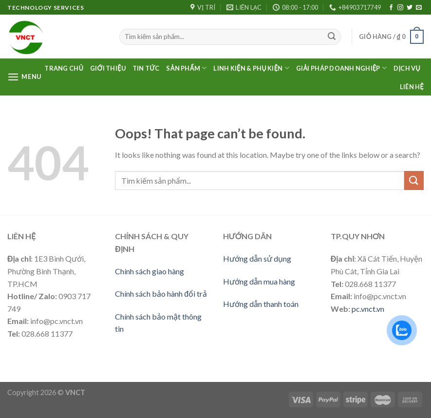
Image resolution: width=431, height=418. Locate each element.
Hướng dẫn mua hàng (259, 281)
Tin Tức (146, 68)
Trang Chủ (63, 68)
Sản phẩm (186, 68)
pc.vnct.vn (368, 308)
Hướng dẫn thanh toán (261, 303)
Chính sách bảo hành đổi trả (161, 293)
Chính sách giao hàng (149, 271)
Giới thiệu (108, 68)
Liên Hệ (412, 87)
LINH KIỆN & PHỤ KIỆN (251, 68)
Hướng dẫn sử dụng (257, 258)
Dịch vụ (407, 68)
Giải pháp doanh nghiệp (341, 68)
